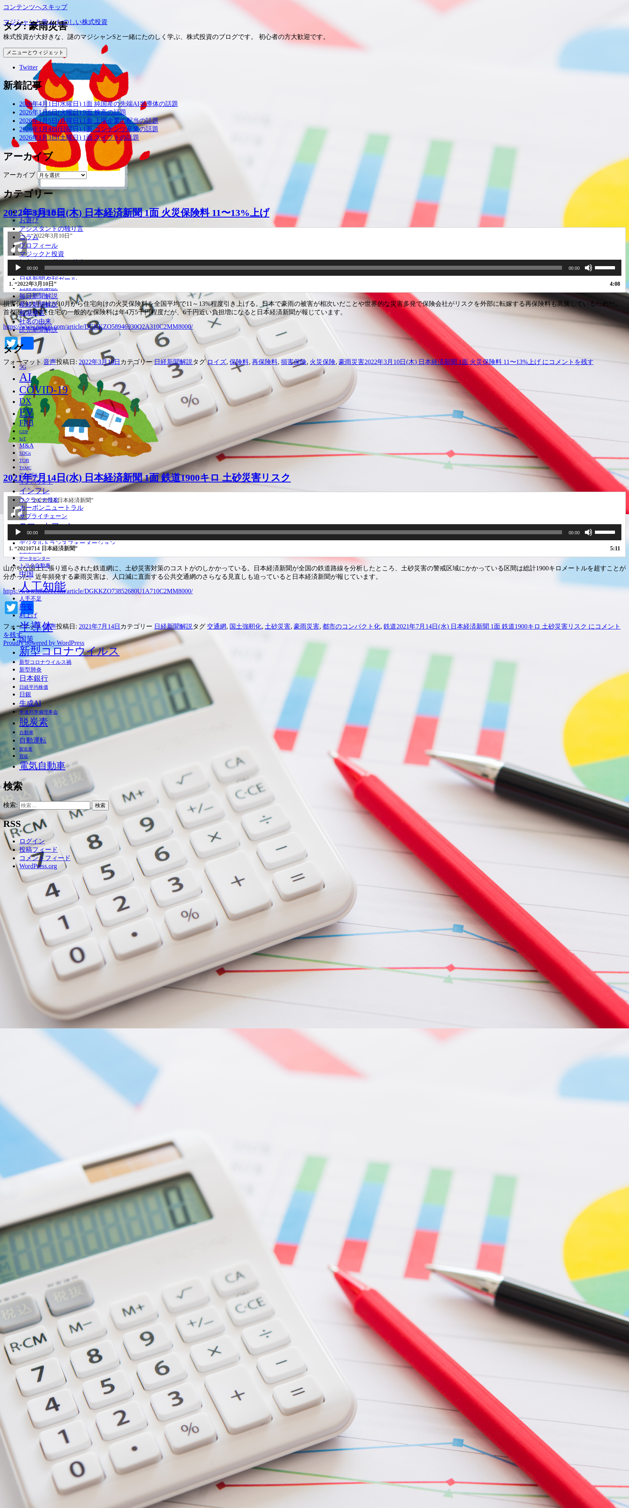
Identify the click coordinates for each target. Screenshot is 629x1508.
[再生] (18, 1126)
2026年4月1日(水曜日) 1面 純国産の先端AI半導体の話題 (98, 103)
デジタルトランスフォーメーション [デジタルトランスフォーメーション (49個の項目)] (67, 543)
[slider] (303, 1126)
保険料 (239, 1220)
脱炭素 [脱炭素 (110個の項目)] (33, 722)
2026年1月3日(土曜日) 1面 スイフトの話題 (79, 137)
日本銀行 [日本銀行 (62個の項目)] (33, 678)
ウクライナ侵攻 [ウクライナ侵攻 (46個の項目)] (39, 500)
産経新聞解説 (38, 304)
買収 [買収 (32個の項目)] (23, 756)
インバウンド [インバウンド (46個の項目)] (36, 481)
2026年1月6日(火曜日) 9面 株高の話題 (72, 112)
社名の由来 (35, 321)
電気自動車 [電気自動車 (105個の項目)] (42, 765)
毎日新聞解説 (38, 296)
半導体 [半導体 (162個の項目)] (36, 627)
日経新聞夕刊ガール (48, 279)
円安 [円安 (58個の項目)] (26, 607)
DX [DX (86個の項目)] (25, 401)
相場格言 (32, 312)
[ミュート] (588, 1126)
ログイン (32, 841)
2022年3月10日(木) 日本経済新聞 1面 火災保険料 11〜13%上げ (136, 1071)
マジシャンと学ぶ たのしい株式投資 (55, 21)
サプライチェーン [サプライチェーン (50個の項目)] (43, 516)
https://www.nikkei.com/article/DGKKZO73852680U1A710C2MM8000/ (98, 1449)
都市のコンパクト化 (351, 1484)
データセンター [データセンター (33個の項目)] (34, 558)
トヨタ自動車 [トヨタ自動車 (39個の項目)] (35, 565)
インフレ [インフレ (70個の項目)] (34, 490)
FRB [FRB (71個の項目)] (26, 423)
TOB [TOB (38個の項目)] (24, 460)
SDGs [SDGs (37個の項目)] (25, 453)
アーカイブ (19, 174)
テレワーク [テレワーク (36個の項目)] (31, 535)
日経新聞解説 (38, 287)
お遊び (29, 220)
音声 (49, 1220)
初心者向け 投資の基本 (52, 262)
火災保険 (322, 1220)
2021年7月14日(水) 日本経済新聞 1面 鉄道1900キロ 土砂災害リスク (147, 1335)
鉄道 (389, 1484)
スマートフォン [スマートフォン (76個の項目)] (47, 525)
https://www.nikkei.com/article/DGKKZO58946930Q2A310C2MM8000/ (98, 1184)
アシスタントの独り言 (51, 228)
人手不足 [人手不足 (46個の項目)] (30, 598)
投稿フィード (38, 849)
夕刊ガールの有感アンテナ (57, 270)
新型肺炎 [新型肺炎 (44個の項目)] (30, 670)
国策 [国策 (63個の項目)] (26, 639)
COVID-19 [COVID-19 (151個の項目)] (43, 390)
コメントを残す (478, 1220)
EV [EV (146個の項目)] (26, 412)
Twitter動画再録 (41, 211)
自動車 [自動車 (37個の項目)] (26, 732)
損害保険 (293, 1220)
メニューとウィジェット (35, 52)
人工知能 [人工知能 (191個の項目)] (42, 586)
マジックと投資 (41, 253)
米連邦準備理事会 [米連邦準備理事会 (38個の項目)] (38, 712)
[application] (314, 1126)
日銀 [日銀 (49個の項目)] (25, 694)
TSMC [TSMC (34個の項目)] (25, 467)
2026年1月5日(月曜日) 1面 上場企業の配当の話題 (88, 120)
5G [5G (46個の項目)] (22, 367)
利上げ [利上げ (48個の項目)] (28, 615)
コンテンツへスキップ (35, 7)
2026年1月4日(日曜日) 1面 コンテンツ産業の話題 (88, 129)
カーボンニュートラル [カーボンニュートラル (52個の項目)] (51, 507)
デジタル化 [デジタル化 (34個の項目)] (30, 551)
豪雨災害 (351, 1220)
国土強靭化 (245, 1484)
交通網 (216, 1484)
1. (33, 1142)
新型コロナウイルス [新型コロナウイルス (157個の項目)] (69, 651)
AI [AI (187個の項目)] (25, 376)
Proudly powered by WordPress (43, 1501)
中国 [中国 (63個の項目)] (26, 574)
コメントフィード (45, 858)
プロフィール (38, 245)
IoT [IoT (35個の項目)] (22, 439)
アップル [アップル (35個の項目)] (29, 475)
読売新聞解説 (38, 329)
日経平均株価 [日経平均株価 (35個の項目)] (33, 687)
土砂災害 (277, 1484)
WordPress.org (38, 866)
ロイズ (216, 1220)
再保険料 (265, 1220)
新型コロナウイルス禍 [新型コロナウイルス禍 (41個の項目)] (45, 662)
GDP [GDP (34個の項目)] (23, 431)
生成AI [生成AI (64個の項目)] (30, 703)
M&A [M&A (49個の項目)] (26, 445)
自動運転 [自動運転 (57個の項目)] (33, 740)
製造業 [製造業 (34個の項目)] (25, 749)
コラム (29, 237)
